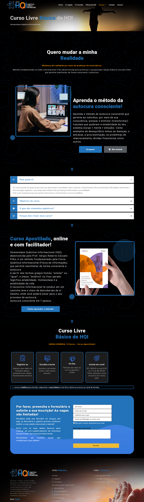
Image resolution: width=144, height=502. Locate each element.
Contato (112, 5)
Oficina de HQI (91, 5)
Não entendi (115, 149)
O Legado (68, 5)
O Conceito (79, 5)
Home (60, 5)
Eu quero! (90, 149)
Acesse (120, 5)
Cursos (102, 5)
